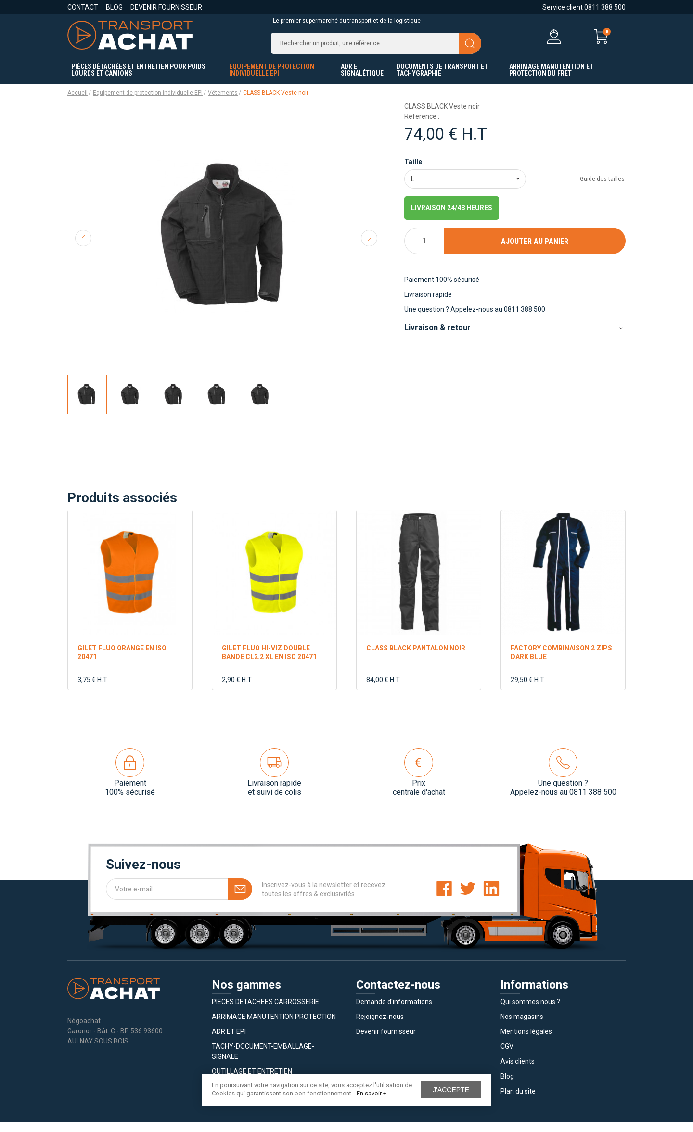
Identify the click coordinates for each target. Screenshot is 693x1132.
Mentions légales (526, 1041)
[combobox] (465, 189)
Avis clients (517, 1071)
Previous (83, 248)
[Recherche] (376, 48)
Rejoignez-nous (380, 1026)
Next (369, 248)
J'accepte (451, 1090)
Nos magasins (521, 1026)
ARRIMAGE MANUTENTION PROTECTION (274, 1026)
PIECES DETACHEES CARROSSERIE (265, 1012)
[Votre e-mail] (179, 899)
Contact (82, 7)
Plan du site (518, 1101)
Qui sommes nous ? (530, 1012)
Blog (114, 7)
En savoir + (371, 1093)
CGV (506, 1056)
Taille (413, 172)
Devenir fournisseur (166, 7)
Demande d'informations (394, 1012)
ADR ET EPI (229, 1041)
